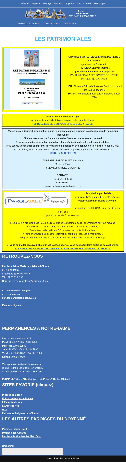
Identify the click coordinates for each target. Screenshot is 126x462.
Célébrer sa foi (53, 24)
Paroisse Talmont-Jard (14, 429)
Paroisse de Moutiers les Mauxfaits (21, 437)
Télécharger (99, 3)
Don (79, 3)
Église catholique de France (17, 399)
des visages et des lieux (29, 24)
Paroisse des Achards (14, 433)
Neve (49, 459)
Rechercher (8, 446)
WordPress (73, 459)
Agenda (70, 3)
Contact (87, 3)
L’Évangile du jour (12, 402)
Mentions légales (11, 305)
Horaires (25, 3)
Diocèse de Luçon (12, 395)
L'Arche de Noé (10, 406)
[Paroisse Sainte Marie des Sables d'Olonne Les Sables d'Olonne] (63, 13)
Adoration (58, 3)
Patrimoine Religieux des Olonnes (21, 414)
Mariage (47, 3)
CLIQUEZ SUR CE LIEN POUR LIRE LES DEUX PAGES (63, 124)
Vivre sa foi (70, 24)
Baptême (36, 3)
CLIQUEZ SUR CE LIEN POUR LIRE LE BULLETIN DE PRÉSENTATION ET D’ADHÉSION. (63, 249)
